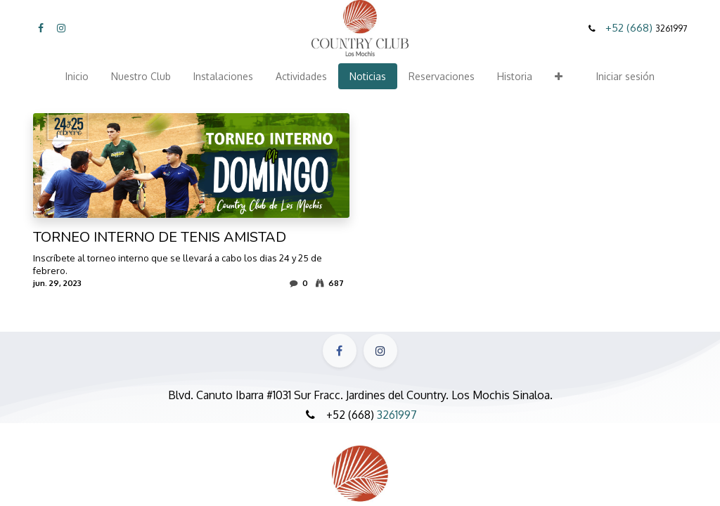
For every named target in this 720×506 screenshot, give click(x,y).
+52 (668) (630, 27)
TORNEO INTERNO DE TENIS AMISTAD (159, 237)
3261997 (397, 415)
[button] (559, 76)
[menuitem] (77, 76)
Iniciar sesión (625, 76)
